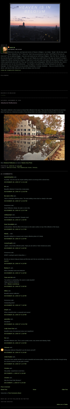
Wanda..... (7, 233)
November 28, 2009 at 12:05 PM (15, 191)
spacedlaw (7, 319)
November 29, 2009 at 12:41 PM (15, 324)
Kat (5, 338)
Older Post (65, 389)
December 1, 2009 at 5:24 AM (14, 382)
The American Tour (24, 167)
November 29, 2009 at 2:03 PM (15, 343)
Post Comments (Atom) (14, 393)
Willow (6, 290)
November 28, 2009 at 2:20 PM (15, 238)
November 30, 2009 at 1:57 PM (15, 364)
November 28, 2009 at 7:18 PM (15, 305)
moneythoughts (8, 243)
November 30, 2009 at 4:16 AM (15, 352)
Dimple (6, 309)
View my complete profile (11, 70)
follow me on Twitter (62, 404)
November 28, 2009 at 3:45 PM (15, 248)
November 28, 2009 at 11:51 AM (15, 182)
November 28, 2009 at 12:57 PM (15, 210)
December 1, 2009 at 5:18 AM (14, 373)
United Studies (8, 357)
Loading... (3, 95)
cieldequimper (8, 214)
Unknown (6, 347)
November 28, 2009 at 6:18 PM (15, 296)
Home (34, 389)
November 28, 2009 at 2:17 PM (15, 229)
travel (35, 167)
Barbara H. (7, 268)
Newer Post (4, 389)
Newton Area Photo (26, 163)
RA (5, 186)
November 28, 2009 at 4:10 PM (15, 263)
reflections (11, 167)
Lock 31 (6, 261)
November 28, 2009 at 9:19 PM (15, 314)
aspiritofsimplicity (9, 177)
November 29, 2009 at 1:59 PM (15, 333)
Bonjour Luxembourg (13, 284)
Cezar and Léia (8, 277)
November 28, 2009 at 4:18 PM (15, 273)
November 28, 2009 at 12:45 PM (15, 201)
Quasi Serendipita (9, 224)
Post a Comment (5, 387)
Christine (6, 368)
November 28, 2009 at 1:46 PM (15, 220)
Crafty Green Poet (9, 328)
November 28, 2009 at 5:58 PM (15, 286)
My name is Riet (8, 196)
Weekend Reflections (10, 163)
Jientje (12, 47)
